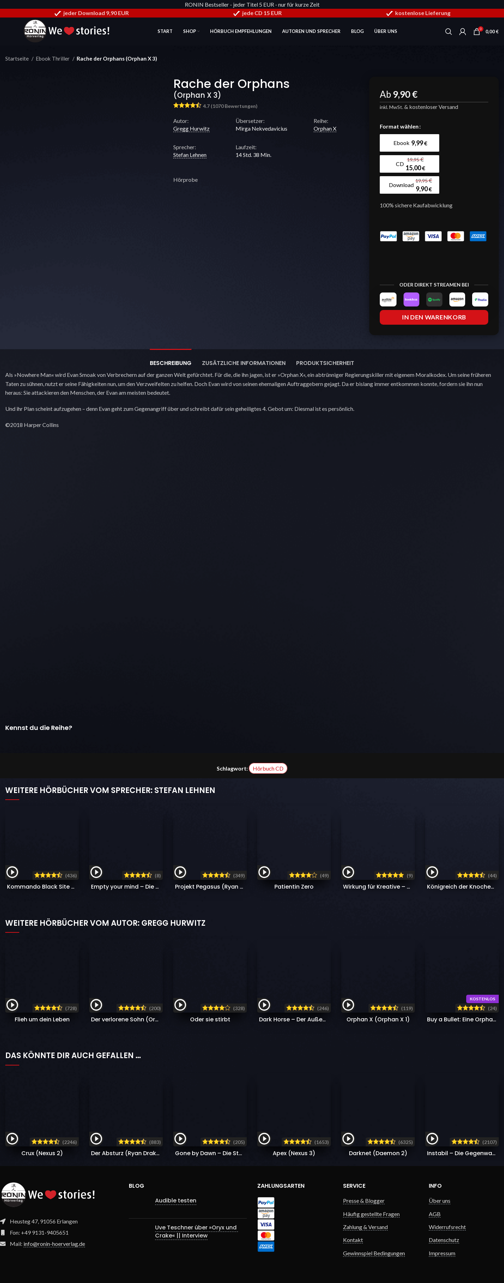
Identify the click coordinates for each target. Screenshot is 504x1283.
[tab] (170, 359)
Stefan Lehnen (189, 154)
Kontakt (353, 1239)
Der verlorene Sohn (137, 1019)
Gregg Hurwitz (191, 128)
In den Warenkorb (434, 317)
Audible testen (175, 1200)
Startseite (17, 58)
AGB (435, 1213)
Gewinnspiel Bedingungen (374, 1253)
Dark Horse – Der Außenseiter (319, 1019)
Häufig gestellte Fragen (371, 1213)
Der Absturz (129, 1153)
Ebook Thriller (53, 58)
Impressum (442, 1253)
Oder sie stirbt (210, 1019)
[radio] (409, 143)
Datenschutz (444, 1239)
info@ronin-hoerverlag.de (54, 1243)
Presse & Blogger (364, 1200)
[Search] (449, 32)
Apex (294, 1153)
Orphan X (325, 128)
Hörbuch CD (268, 768)
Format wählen (399, 126)
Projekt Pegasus (219, 887)
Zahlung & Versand (365, 1226)
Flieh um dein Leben (42, 1019)
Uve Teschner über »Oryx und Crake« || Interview (196, 1231)
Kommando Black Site (60, 887)
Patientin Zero (294, 887)
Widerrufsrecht (447, 1226)
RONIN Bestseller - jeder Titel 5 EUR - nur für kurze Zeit (252, 4)
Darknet (378, 1153)
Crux (42, 1153)
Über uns (439, 1200)
